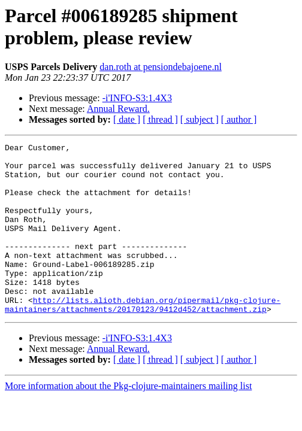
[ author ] (239, 119)
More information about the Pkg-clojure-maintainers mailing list (128, 420)
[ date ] (126, 119)
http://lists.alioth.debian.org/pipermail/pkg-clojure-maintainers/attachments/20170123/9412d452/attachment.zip (142, 337)
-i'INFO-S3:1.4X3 (137, 98)
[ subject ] (199, 119)
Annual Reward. (118, 109)
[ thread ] (160, 119)
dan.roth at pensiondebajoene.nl (160, 67)
